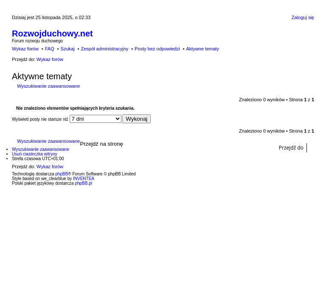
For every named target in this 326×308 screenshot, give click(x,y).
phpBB (61, 174)
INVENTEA (83, 178)
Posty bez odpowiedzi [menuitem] (157, 48)
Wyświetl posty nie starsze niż (66, 119)
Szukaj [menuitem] (68, 48)
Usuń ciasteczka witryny (34, 154)
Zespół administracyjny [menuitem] (104, 48)
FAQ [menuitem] (49, 48)
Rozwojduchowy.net (52, 33)
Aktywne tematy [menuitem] (202, 48)
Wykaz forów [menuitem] (25, 48)
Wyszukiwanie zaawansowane (48, 86)
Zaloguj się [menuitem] (303, 17)
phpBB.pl (83, 183)
